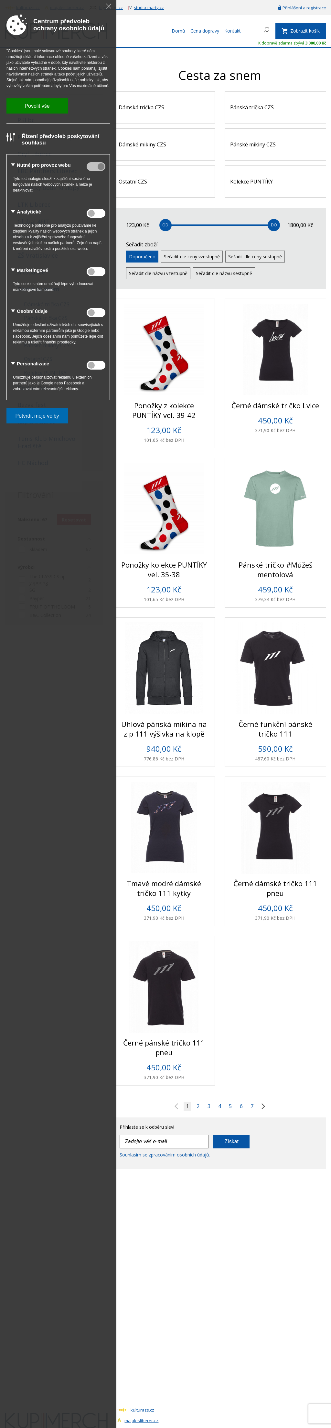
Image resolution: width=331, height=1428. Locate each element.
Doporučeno (142, 256)
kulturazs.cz (142, 1410)
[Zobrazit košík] (300, 31)
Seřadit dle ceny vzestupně (192, 256)
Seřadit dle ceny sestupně (255, 256)
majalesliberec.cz (141, 1420)
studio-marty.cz (149, 7)
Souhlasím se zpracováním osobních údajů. (165, 1155)
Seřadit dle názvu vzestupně (158, 273)
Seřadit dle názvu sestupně (224, 273)
